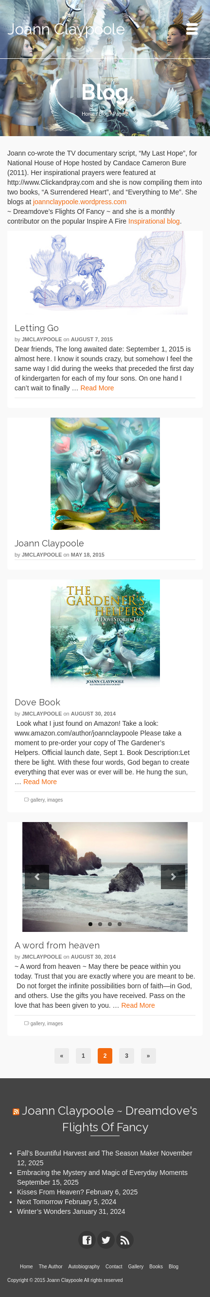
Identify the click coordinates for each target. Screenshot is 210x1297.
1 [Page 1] (83, 1055)
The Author (51, 1266)
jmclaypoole (42, 339)
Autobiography (84, 1266)
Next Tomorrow (40, 1202)
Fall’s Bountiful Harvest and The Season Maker (88, 1153)
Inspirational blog (154, 221)
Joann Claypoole (66, 29)
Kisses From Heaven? (50, 1192)
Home (26, 1266)
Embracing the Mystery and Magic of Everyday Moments (102, 1172)
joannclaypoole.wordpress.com (79, 202)
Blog (173, 1266)
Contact (113, 1266)
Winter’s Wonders (43, 1211)
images (55, 800)
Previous (37, 877)
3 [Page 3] (126, 1055)
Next (173, 877)
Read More (97, 388)
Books (156, 1266)
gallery (38, 800)
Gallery (136, 1266)
